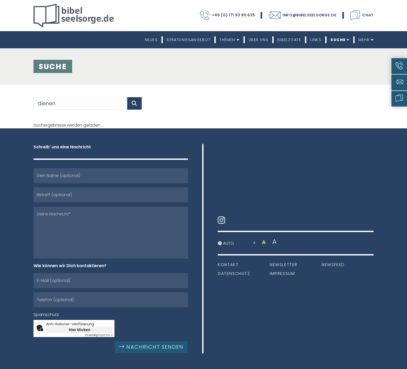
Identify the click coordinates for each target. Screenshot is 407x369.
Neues (151, 39)
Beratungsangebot (189, 39)
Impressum (282, 273)
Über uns (259, 39)
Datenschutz (234, 273)
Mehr (366, 39)
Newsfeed (333, 265)
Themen (230, 39)
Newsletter (283, 265)
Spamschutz (46, 315)
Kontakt (228, 265)
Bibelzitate (289, 39)
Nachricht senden (151, 347)
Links (315, 39)
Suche (339, 39)
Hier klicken (79, 329)
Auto (226, 243)
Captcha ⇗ (99, 335)
